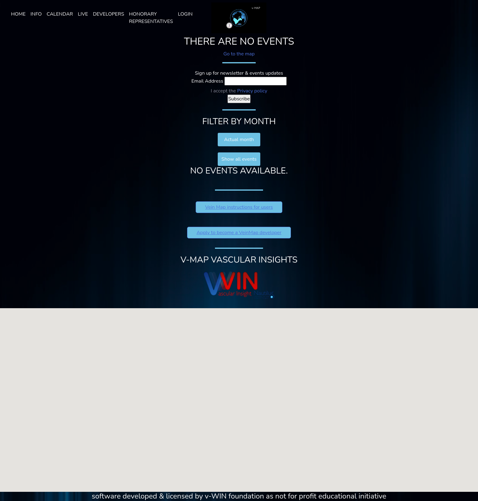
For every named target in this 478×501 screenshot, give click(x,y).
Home (18, 14)
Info (36, 14)
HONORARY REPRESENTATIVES (151, 18)
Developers (108, 14)
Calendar (60, 14)
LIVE (83, 14)
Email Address (207, 81)
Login (185, 14)
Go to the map (238, 53)
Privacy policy (252, 91)
